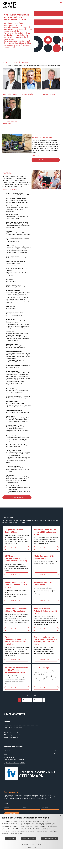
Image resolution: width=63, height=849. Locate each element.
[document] (31, 827)
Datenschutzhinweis (35, 844)
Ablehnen (10, 838)
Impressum (25, 844)
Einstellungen (28, 838)
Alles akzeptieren (49, 838)
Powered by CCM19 (31, 847)
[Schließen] (60, 815)
